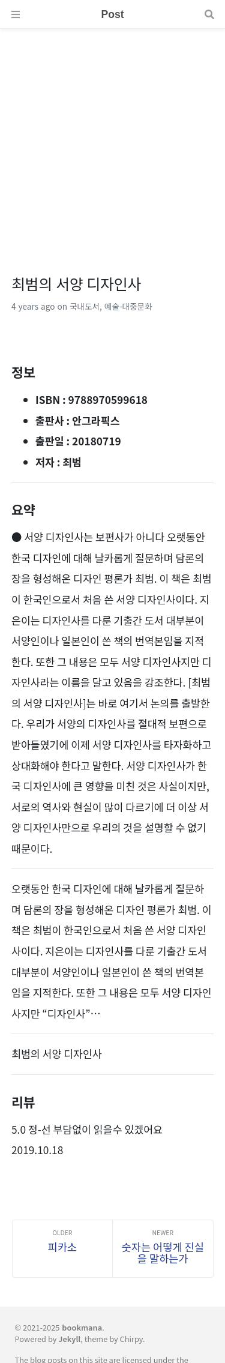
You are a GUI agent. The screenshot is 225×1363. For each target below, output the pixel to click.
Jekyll (69, 1338)
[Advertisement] (112, 141)
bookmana (82, 1327)
